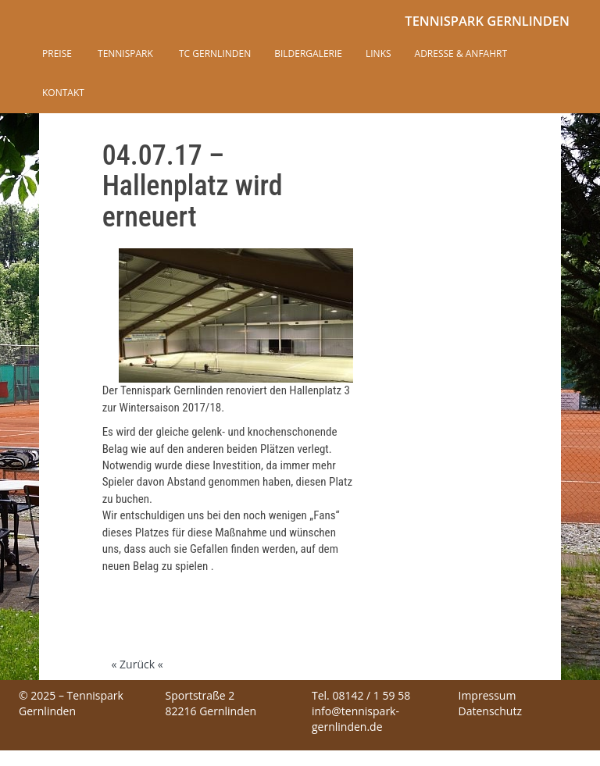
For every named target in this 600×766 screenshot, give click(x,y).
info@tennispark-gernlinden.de (355, 719)
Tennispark (124, 53)
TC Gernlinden (214, 53)
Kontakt (63, 92)
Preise (57, 53)
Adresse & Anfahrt (461, 53)
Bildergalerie (308, 53)
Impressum (487, 695)
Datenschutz (490, 711)
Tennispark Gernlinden (487, 21)
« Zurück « (136, 664)
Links (378, 53)
